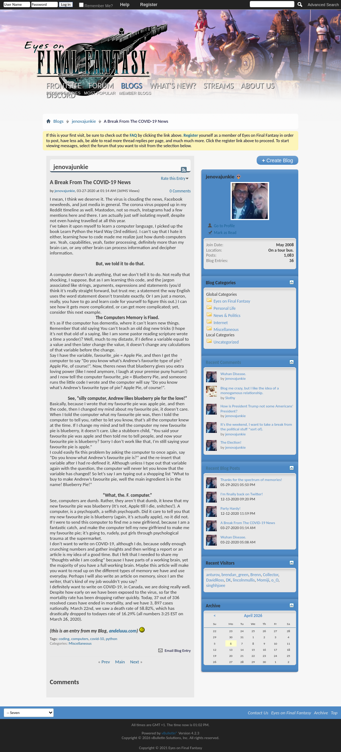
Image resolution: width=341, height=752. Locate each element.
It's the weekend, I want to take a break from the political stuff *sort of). (256, 427)
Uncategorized (226, 342)
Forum (101, 85)
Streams (218, 85)
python (111, 638)
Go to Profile (221, 225)
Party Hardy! (230, 508)
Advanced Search (323, 5)
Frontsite (63, 85)
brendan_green (234, 574)
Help (124, 4)
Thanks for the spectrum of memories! (251, 479)
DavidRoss (215, 580)
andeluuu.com (122, 631)
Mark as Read (221, 232)
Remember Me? (96, 6)
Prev (106, 661)
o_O (275, 580)
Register (148, 4)
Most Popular (99, 93)
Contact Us (258, 712)
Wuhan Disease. (233, 374)
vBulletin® (170, 733)
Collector (270, 574)
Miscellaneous (80, 643)
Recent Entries (63, 93)
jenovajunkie (84, 121)
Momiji (263, 580)
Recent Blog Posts (223, 468)
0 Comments (180, 190)
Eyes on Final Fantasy (232, 301)
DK (228, 580)
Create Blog (277, 160)
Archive (321, 712)
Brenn (256, 574)
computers (79, 638)
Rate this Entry (173, 178)
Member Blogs (135, 93)
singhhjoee (215, 585)
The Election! (230, 442)
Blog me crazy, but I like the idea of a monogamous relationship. (249, 391)
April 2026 (253, 615)
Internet (221, 322)
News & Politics (227, 315)
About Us (257, 85)
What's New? (172, 85)
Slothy (230, 398)
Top (334, 712)
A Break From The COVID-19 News (247, 522)
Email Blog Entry (174, 650)
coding (64, 638)
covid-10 (97, 638)
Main (120, 661)
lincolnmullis (244, 580)
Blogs (131, 85)
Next (134, 661)
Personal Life (225, 308)
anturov (212, 574)
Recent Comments (223, 362)
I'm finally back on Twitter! (241, 494)
